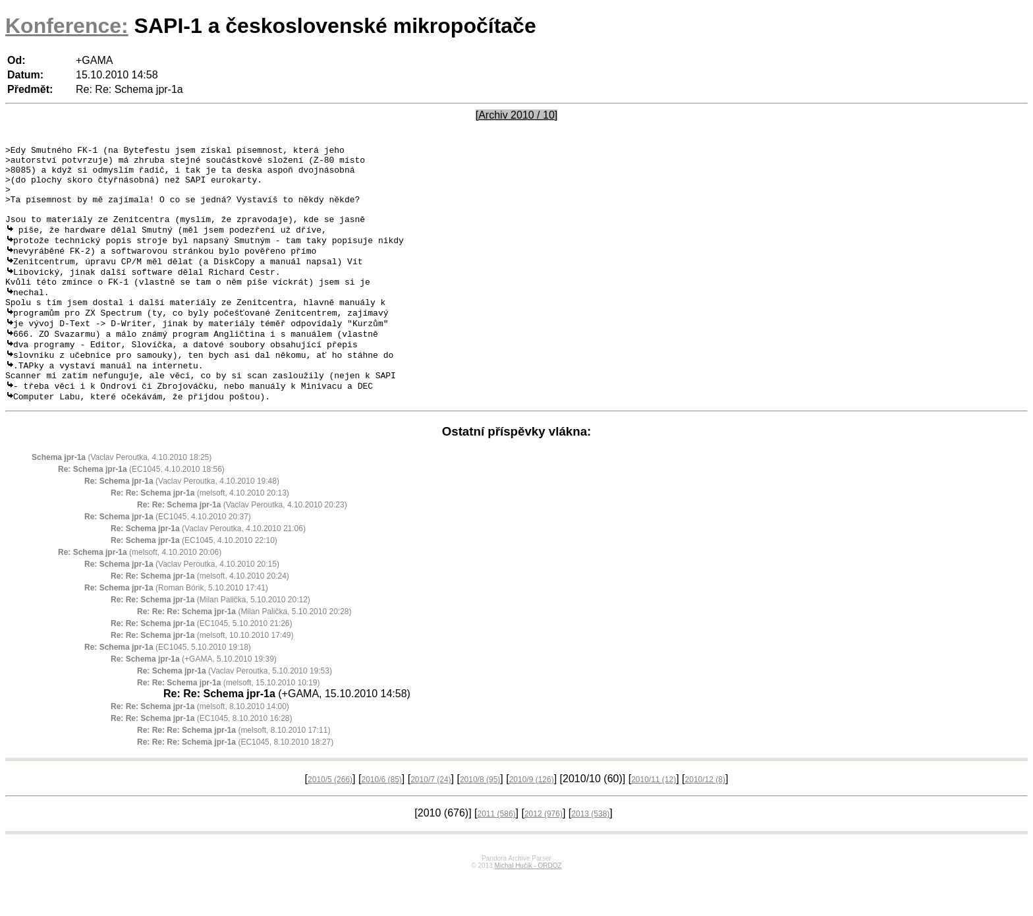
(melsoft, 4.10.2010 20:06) (139, 592)
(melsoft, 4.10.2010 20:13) (200, 533)
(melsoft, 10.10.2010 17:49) (202, 675)
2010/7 (430, 819)
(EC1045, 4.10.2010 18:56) (141, 509)
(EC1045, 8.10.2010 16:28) (202, 758)
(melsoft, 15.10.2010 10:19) (228, 723)
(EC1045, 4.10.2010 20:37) (167, 556)
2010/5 (330, 819)
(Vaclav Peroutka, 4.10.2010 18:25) (121, 497)
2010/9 (531, 819)
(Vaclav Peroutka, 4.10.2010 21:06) (208, 568)
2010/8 (480, 819)
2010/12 (705, 819)
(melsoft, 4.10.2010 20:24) (200, 616)
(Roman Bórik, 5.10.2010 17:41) (176, 628)
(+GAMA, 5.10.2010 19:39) (194, 699)
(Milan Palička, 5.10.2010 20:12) (210, 639)
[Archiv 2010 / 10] (517, 115)
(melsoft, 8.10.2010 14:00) (200, 746)
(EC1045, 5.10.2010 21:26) (202, 663)
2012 (543, 854)
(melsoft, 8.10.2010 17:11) (233, 770)
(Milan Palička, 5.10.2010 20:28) (244, 651)
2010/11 (653, 819)
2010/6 (381, 819)
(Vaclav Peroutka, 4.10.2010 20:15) (181, 604)
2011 (497, 854)
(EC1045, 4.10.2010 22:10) (194, 580)
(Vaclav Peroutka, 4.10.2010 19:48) (181, 521)
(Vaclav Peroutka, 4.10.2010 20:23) (242, 545)
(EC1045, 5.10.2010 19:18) (167, 687)
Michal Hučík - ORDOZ (527, 905)
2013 (590, 854)
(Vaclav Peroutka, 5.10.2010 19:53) (234, 711)
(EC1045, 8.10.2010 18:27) (235, 782)
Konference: (66, 26)
